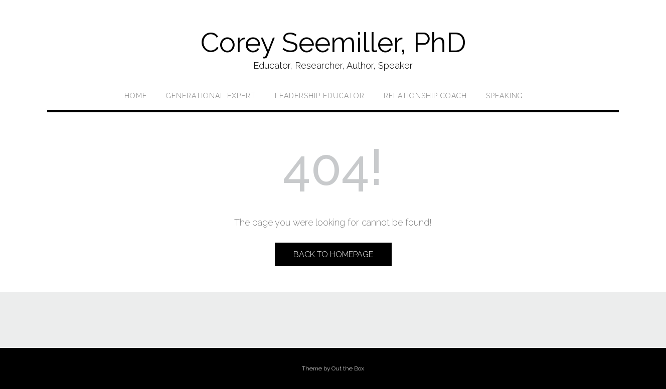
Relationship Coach (425, 96)
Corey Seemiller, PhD (333, 42)
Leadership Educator (320, 96)
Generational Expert (211, 96)
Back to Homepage (333, 254)
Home (135, 96)
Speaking (504, 96)
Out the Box (347, 368)
